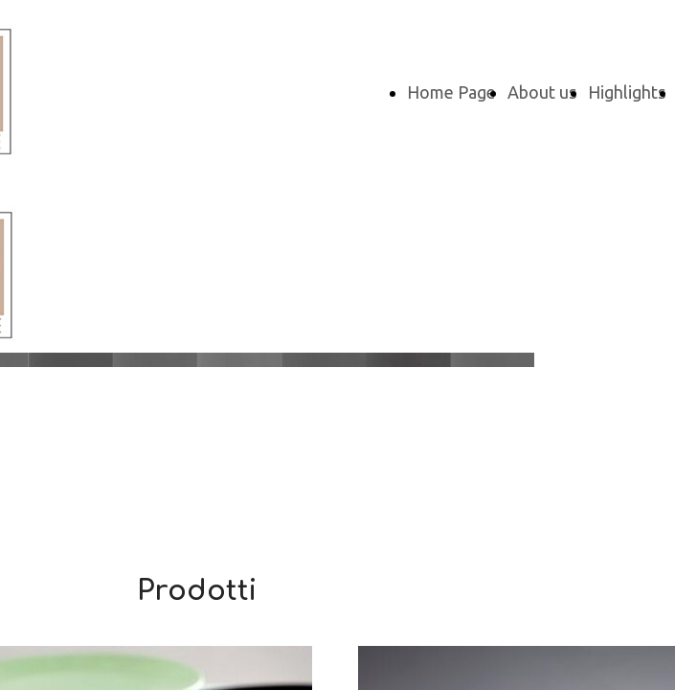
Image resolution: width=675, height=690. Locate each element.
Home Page (451, 92)
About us (541, 92)
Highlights (626, 92)
